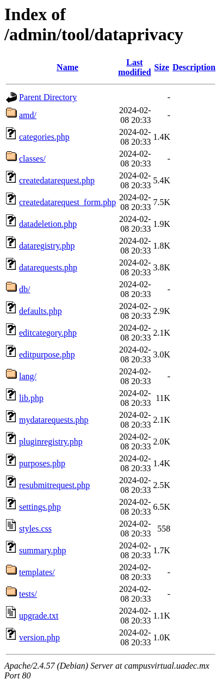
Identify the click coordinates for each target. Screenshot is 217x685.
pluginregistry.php (51, 441)
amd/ (27, 115)
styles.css (35, 528)
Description (193, 67)
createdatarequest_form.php (67, 202)
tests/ (28, 593)
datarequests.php (48, 267)
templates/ (37, 572)
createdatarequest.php (57, 180)
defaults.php (40, 311)
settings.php (40, 506)
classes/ (32, 158)
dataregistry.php (47, 245)
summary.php (42, 550)
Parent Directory (48, 97)
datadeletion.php (48, 224)
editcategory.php (48, 332)
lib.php (31, 398)
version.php (39, 637)
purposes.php (42, 463)
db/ (24, 289)
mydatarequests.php (54, 419)
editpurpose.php (47, 354)
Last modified (134, 67)
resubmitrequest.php (54, 485)
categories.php (44, 136)
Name (67, 67)
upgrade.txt (38, 615)
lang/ (27, 376)
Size (162, 67)
